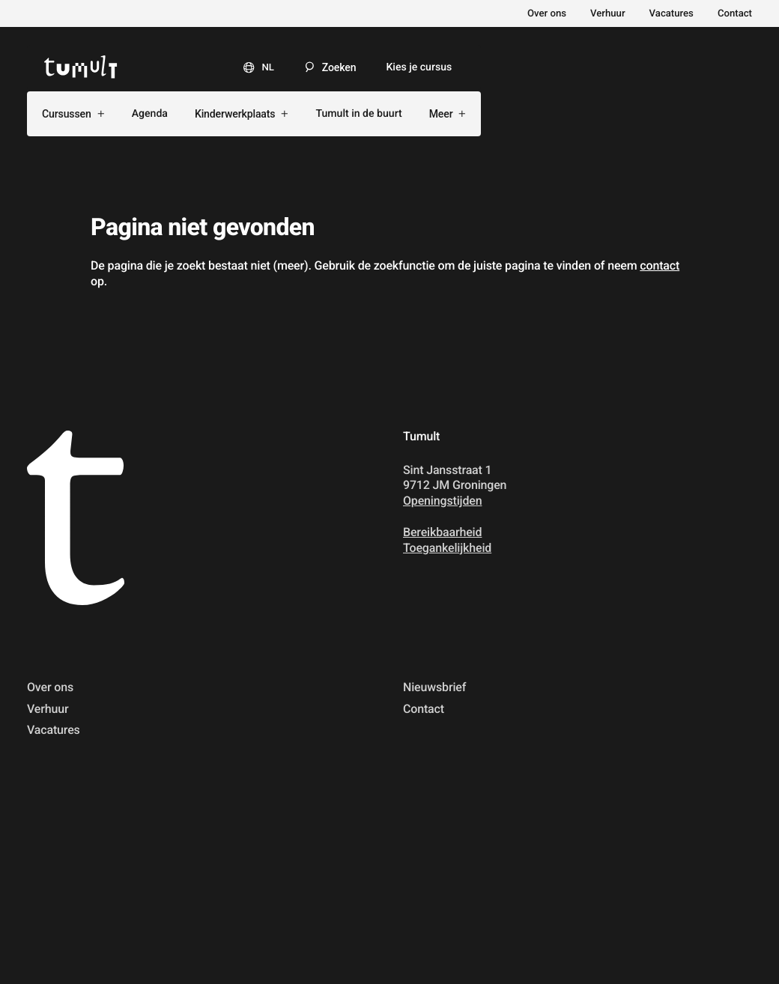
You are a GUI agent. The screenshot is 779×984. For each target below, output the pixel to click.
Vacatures (671, 13)
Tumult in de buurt (358, 114)
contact (659, 265)
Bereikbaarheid (442, 532)
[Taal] (252, 67)
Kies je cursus (419, 67)
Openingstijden (442, 500)
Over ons (546, 13)
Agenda (150, 114)
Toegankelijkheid (447, 548)
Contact (735, 13)
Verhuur (607, 13)
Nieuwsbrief (434, 687)
